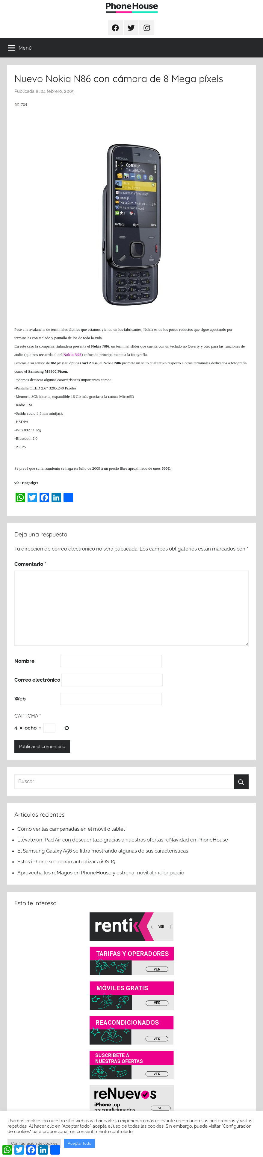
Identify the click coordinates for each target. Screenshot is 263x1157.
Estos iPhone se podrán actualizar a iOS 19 (67, 862)
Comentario (30, 564)
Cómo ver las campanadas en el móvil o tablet (71, 829)
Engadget (30, 482)
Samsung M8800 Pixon (47, 371)
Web (20, 699)
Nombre (24, 661)
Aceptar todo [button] (79, 1143)
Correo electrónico (37, 680)
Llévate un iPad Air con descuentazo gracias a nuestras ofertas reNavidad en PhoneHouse (122, 840)
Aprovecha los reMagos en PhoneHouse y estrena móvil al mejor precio (100, 873)
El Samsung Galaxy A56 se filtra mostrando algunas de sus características (102, 851)
